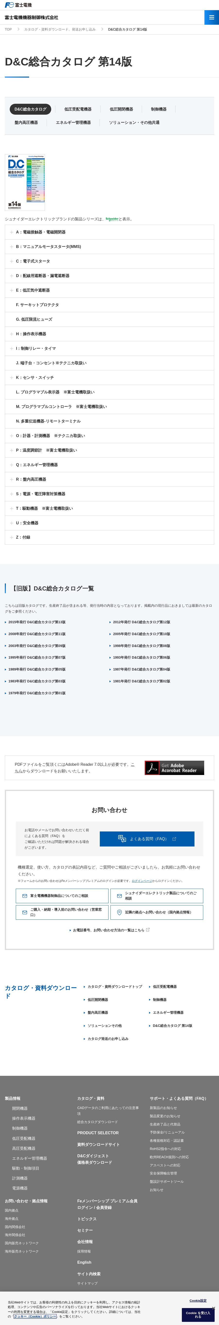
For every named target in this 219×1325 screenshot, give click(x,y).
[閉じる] (213, 1310)
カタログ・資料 (90, 1098)
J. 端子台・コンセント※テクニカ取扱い (51, 363)
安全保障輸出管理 (163, 1173)
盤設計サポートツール (167, 1181)
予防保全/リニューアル (167, 1132)
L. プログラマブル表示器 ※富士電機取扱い (55, 392)
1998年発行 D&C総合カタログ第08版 (141, 646)
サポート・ (159, 1098)
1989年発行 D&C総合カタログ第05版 (37, 669)
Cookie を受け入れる (198, 1317)
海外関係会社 (15, 1235)
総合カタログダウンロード (97, 1122)
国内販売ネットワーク (22, 1243)
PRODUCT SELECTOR (97, 1133)
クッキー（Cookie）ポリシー (35, 1318)
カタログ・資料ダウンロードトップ (115, 987)
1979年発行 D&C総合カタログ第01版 (37, 693)
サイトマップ (87, 1283)
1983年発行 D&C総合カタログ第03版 (37, 681)
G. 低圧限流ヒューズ (34, 319)
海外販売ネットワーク (22, 1251)
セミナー (85, 1230)
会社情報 (85, 1242)
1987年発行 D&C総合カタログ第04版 (141, 669)
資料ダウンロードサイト (98, 1144)
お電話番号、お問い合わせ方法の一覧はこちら (108, 930)
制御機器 (159, 109)
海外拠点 (11, 1219)
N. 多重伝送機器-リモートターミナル (48, 421)
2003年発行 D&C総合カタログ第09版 (37, 646)
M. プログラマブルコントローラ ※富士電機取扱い (61, 407)
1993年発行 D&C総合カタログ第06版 (141, 657)
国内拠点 (11, 1210)
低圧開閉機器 (121, 109)
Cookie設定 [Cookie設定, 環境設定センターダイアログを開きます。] (198, 1302)
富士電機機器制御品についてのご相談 (60, 896)
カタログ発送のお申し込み (108, 1039)
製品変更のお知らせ (165, 1116)
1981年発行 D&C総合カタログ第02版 (141, 681)
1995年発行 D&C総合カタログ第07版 (37, 657)
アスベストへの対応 (165, 1165)
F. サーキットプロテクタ (37, 305)
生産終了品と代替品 (165, 1124)
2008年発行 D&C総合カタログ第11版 (37, 634)
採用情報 (84, 1251)
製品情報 (12, 1098)
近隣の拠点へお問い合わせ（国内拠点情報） (160, 912)
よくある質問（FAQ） (160, 839)
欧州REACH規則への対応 (169, 1157)
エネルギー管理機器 (73, 122)
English (84, 1262)
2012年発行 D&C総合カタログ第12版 (141, 622)
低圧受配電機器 (78, 109)
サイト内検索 (89, 1274)
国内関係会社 (15, 1227)
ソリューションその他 (105, 1026)
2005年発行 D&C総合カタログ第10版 (141, 634)
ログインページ (142, 881)
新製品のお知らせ (163, 1108)
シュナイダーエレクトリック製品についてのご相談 (160, 896)
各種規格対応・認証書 (167, 1140)
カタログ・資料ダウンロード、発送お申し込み (60, 29)
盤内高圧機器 (26, 122)
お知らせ (156, 1190)
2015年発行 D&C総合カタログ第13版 (37, 622)
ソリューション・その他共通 (134, 122)
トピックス (87, 1219)
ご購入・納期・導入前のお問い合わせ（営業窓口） (66, 912)
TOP (8, 29)
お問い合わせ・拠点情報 (26, 1201)
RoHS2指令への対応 (165, 1149)
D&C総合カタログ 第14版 (172, 1026)
